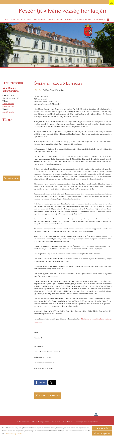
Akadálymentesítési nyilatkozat (87, 422)
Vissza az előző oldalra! (49, 395)
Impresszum (56, 422)
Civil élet (38, 89)
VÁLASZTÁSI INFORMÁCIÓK (83, 19)
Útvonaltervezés (11, 178)
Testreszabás (102, 428)
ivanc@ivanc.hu (8, 111)
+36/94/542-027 (8, 106)
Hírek (6, 19)
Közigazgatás (26, 19)
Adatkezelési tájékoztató (40, 422)
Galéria (60, 19)
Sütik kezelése (68, 422)
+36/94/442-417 (8, 103)
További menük (101, 19)
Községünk (15, 19)
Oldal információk (22, 422)
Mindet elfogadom (102, 433)
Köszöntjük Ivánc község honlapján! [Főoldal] (62, 10)
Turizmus (68, 19)
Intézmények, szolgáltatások (44, 19)
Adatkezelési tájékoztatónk (13, 434)
